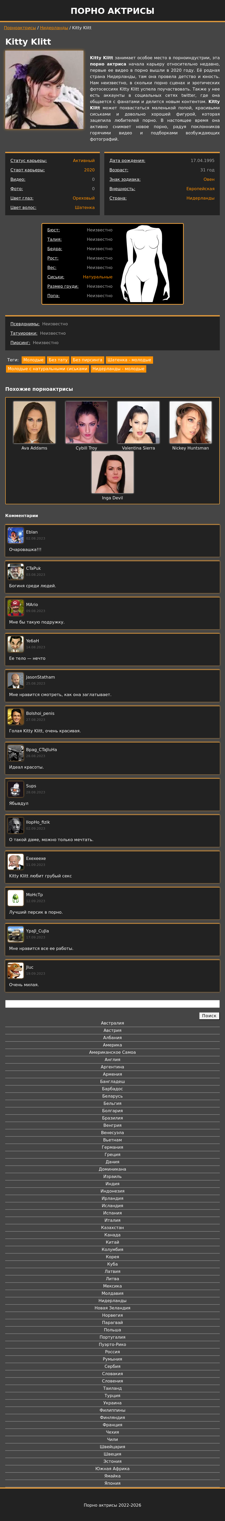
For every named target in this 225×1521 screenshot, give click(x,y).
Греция (112, 1154)
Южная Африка (112, 1468)
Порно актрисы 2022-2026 (112, 1505)
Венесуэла (112, 1132)
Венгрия (113, 1125)
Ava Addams (34, 448)
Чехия (112, 1432)
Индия (113, 1183)
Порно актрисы (112, 11)
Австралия (112, 1023)
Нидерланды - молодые (118, 368)
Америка (112, 1045)
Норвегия (112, 1315)
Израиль (112, 1176)
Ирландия (113, 1198)
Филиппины (112, 1410)
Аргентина (112, 1066)
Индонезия (112, 1191)
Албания (112, 1037)
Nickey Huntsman (190, 448)
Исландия (112, 1205)
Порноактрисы (20, 27)
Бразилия (112, 1118)
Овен (209, 179)
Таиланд (112, 1388)
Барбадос (112, 1088)
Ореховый (84, 198)
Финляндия (112, 1417)
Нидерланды (54, 27)
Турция (112, 1395)
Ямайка (112, 1476)
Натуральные (97, 276)
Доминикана (112, 1169)
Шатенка (85, 207)
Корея (112, 1256)
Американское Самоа (112, 1052)
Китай (112, 1242)
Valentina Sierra (138, 448)
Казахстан (112, 1227)
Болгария (112, 1110)
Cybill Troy (86, 448)
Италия (112, 1220)
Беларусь (112, 1096)
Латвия (112, 1271)
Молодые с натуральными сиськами (47, 368)
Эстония (113, 1461)
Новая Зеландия (112, 1308)
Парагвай (112, 1322)
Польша (112, 1329)
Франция (112, 1424)
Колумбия (112, 1249)
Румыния (112, 1359)
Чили (112, 1439)
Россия (112, 1351)
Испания (112, 1213)
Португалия (112, 1337)
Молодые (33, 359)
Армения (112, 1074)
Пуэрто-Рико (112, 1344)
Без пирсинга (87, 359)
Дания (112, 1161)
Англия (112, 1059)
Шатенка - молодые (129, 359)
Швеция (112, 1454)
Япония (113, 1483)
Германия (112, 1147)
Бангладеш (112, 1081)
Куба (112, 1264)
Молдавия (112, 1293)
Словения (112, 1381)
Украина (112, 1402)
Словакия (112, 1373)
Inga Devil (112, 497)
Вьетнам (112, 1139)
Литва (112, 1278)
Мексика (112, 1286)
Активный (84, 160)
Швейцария (112, 1446)
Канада (112, 1234)
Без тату (58, 359)
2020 (89, 169)
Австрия (112, 1030)
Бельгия (112, 1103)
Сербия (112, 1366)
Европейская (200, 188)
